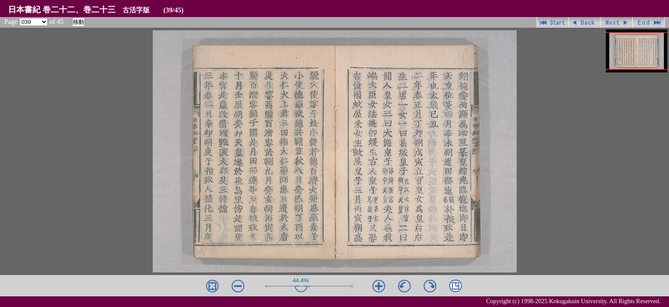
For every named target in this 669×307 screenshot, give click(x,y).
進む (617, 22)
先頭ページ (553, 22)
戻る (585, 22)
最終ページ (649, 22)
